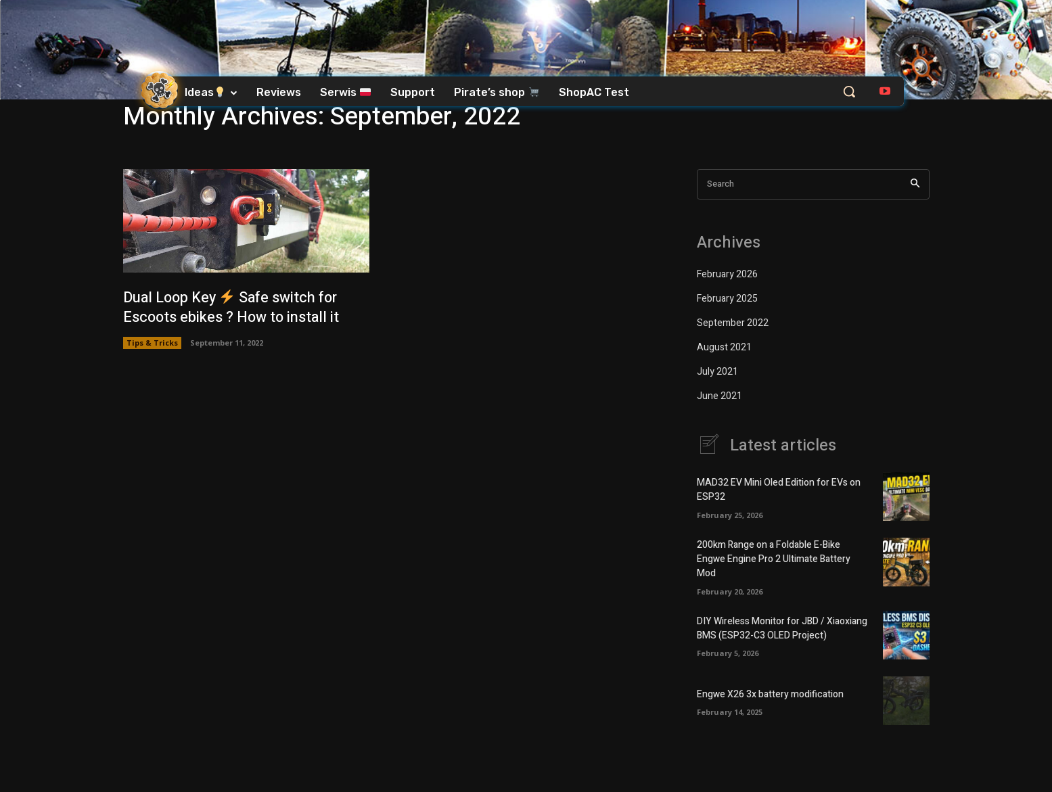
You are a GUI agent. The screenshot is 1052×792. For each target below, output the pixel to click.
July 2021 (717, 372)
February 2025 (727, 299)
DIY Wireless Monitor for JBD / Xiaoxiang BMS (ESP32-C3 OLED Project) (782, 629)
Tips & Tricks (152, 342)
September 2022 (733, 323)
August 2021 (724, 347)
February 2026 (727, 274)
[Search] (915, 184)
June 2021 (719, 396)
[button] (849, 91)
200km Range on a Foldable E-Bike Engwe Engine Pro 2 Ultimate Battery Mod (773, 559)
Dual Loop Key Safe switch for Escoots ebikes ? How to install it (233, 307)
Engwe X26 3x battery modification (770, 694)
